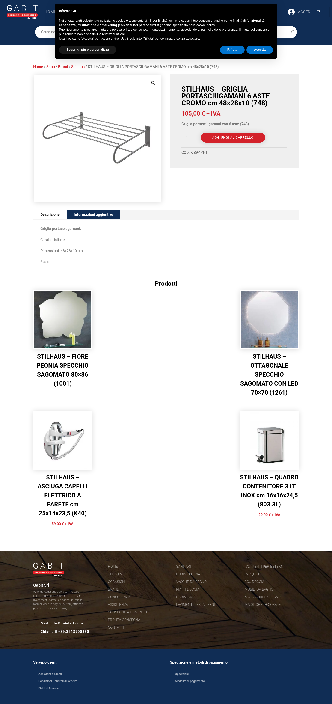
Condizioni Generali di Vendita (57, 681)
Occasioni (117, 582)
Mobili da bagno (259, 589)
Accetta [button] (260, 49)
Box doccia (254, 582)
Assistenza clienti (50, 674)
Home (50, 11)
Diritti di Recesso (49, 688)
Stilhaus (78, 67)
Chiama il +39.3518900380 (65, 632)
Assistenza (118, 605)
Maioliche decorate (263, 605)
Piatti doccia (187, 589)
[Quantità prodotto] (188, 137)
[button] (153, 83)
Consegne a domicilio (127, 612)
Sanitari (183, 566)
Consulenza (119, 597)
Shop (50, 67)
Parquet (252, 574)
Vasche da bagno (191, 582)
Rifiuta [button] (232, 49)
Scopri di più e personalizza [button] (87, 49)
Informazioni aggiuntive (93, 214)
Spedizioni (182, 674)
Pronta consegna (124, 620)
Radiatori (184, 597)
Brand (63, 67)
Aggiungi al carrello (233, 137)
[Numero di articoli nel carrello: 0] (318, 11)
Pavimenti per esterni (264, 566)
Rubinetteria (188, 574)
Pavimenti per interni (195, 605)
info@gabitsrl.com (66, 623)
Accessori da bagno (263, 597)
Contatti (116, 627)
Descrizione (50, 214)
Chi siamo (116, 574)
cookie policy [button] (205, 25)
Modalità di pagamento (190, 681)
